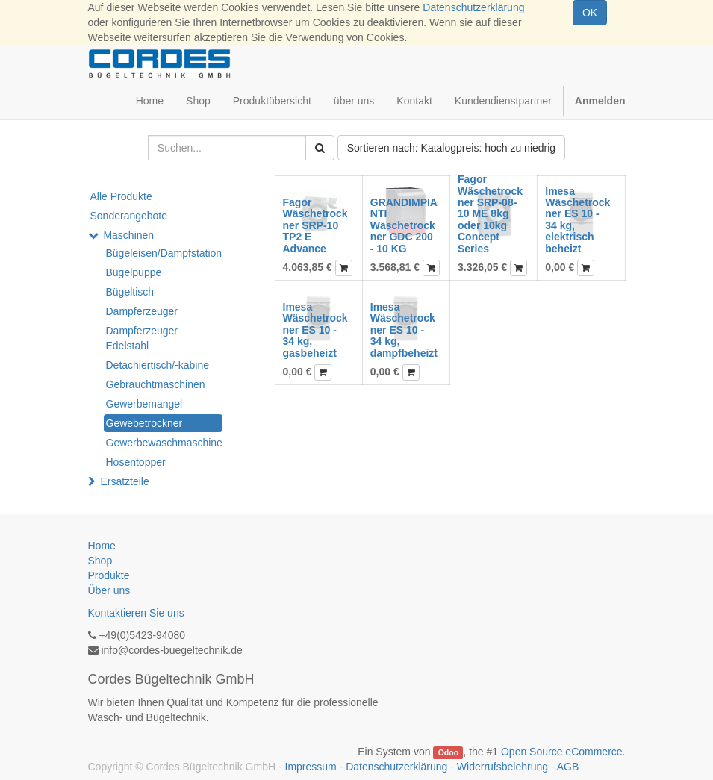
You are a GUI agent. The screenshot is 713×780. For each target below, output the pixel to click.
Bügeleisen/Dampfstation (164, 253)
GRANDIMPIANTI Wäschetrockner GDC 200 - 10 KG (404, 225)
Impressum (311, 767)
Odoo (448, 752)
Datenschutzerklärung (473, 7)
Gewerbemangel (144, 404)
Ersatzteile (124, 481)
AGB (568, 767)
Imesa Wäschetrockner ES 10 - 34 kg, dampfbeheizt (404, 330)
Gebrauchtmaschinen (155, 384)
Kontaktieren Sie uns (136, 613)
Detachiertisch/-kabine (158, 365)
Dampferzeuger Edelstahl (142, 338)
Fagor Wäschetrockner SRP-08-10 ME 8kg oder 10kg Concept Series (490, 213)
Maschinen (128, 235)
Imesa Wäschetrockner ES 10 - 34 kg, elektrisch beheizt (577, 220)
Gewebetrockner (144, 423)
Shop (100, 561)
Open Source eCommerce (562, 752)
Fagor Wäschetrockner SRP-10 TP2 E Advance (315, 225)
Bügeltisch (130, 292)
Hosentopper (136, 462)
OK (589, 13)
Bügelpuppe (134, 272)
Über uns (109, 590)
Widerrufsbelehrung (502, 767)
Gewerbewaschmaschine (164, 443)
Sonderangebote (129, 216)
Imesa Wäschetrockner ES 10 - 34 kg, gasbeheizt (315, 330)
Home (102, 546)
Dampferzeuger (142, 311)
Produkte (109, 575)
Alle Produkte (121, 196)
